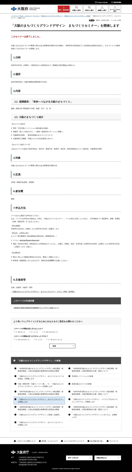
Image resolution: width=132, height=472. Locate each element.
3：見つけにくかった (55, 339)
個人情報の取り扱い (96, 441)
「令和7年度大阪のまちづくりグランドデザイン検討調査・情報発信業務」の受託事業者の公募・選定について (94, 393)
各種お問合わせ (101, 458)
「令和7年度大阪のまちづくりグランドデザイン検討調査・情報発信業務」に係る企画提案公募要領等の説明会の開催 (40, 393)
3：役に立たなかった (51, 332)
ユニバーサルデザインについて (74, 441)
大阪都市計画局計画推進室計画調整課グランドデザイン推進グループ (36, 308)
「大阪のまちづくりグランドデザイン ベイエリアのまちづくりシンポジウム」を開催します (95, 400)
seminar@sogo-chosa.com (29, 240)
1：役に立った (20, 332)
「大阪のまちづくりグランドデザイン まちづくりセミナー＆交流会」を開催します (41, 377)
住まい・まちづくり (26, 16)
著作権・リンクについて (50, 441)
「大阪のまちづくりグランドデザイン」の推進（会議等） (39, 415)
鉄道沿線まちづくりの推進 (82, 384)
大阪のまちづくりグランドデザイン (51, 16)
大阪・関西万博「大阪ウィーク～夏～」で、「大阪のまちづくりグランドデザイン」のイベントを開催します (41, 385)
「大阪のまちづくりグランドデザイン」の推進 (76, 16)
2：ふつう (34, 332)
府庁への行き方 (73, 458)
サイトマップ (113, 441)
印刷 (93, 20)
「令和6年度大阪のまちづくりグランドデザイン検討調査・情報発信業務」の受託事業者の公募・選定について (94, 408)
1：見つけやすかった (23, 339)
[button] (101, 2)
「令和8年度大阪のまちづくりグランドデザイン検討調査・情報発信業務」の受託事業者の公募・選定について (94, 370)
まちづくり (36, 16)
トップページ (15, 16)
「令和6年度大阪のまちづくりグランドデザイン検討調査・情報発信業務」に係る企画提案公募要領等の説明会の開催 (40, 408)
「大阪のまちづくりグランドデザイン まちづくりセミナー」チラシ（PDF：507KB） (43, 292)
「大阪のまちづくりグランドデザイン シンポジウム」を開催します (94, 416)
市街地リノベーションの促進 (82, 376)
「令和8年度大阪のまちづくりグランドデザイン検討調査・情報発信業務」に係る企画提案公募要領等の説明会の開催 (40, 370)
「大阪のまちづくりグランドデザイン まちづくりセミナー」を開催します (41, 400)
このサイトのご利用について (26, 441)
